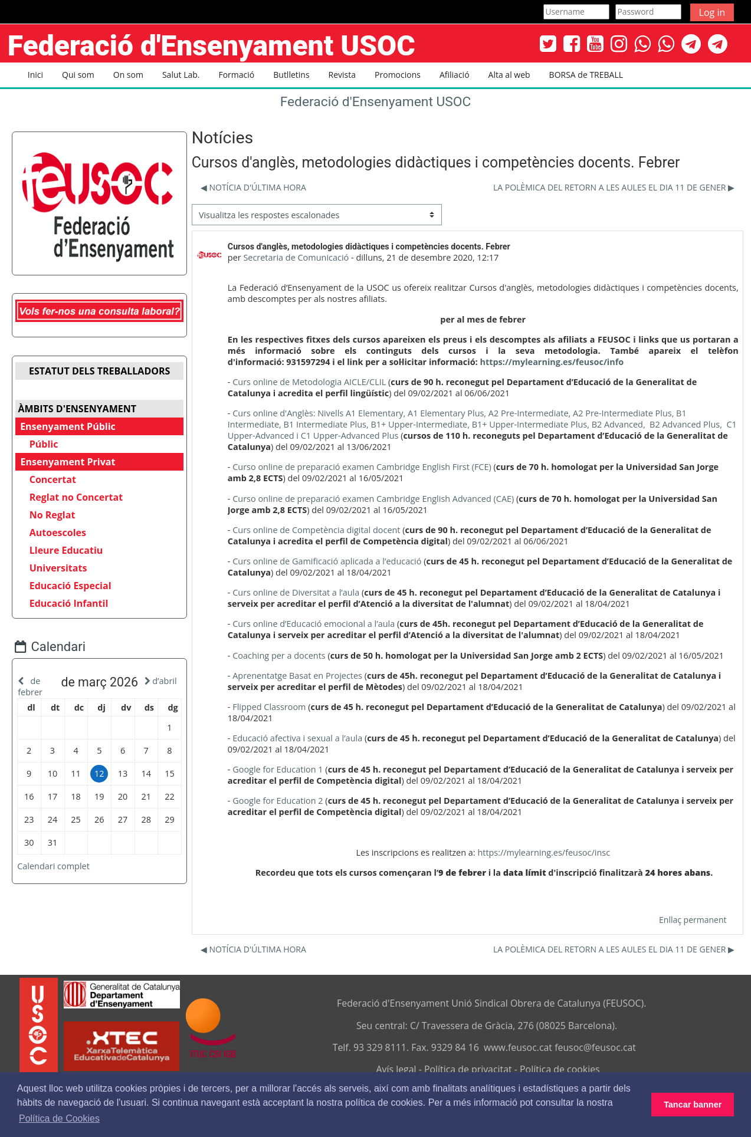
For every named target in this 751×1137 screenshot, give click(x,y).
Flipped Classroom (269, 706)
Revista (342, 74)
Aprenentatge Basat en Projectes (297, 675)
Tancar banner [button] (693, 1104)
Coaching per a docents (278, 655)
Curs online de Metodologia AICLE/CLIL (309, 381)
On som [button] (128, 74)
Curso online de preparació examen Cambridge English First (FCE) (361, 466)
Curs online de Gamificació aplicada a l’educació (326, 561)
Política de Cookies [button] (59, 1118)
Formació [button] (236, 74)
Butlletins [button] (291, 74)
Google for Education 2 (277, 800)
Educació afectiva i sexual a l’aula (297, 738)
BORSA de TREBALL (586, 74)
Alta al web (509, 74)
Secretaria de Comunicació (296, 257)
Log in (712, 12)
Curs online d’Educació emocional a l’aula (313, 623)
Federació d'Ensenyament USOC (375, 102)
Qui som (78, 74)
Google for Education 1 (277, 769)
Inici (35, 74)
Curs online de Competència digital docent (316, 529)
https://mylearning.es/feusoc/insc (543, 852)
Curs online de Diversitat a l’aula (295, 592)
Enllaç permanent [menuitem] (692, 919)
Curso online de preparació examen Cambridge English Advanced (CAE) (373, 498)
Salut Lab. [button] (181, 74)
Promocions (398, 74)
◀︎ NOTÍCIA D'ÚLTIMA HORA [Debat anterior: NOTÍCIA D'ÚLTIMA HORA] (253, 187)
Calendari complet (62, 876)
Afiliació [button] (455, 74)
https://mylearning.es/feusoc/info (552, 361)
